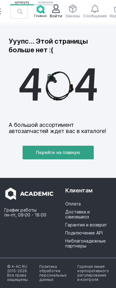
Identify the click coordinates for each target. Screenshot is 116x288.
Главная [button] (40, 11)
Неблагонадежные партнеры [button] (85, 243)
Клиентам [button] (79, 190)
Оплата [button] (73, 203)
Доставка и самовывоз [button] (77, 214)
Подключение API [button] (84, 232)
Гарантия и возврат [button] (86, 224)
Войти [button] (56, 11)
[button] (19, 11)
